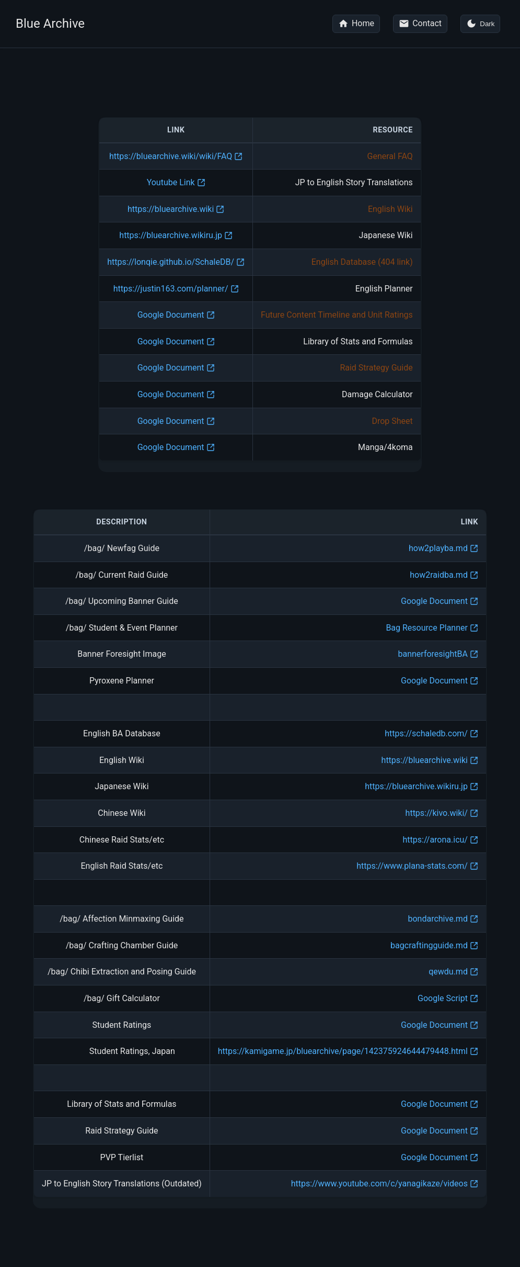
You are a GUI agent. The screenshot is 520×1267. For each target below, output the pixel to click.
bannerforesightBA (433, 654)
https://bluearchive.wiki (171, 209)
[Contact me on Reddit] (420, 24)
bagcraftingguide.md (429, 945)
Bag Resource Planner (427, 628)
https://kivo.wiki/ (437, 813)
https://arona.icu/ (435, 840)
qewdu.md (448, 972)
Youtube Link (171, 182)
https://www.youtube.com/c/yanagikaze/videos (379, 1184)
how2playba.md (438, 548)
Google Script (443, 998)
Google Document (170, 315)
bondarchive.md (437, 919)
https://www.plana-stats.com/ (412, 866)
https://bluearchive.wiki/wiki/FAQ (170, 156)
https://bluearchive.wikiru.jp (170, 235)
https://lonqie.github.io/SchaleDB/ (170, 262)
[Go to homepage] (356, 24)
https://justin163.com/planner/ (170, 289)
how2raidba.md (439, 575)
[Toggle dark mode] (480, 24)
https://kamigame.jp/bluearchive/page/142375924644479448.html (343, 1051)
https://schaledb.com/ (426, 734)
